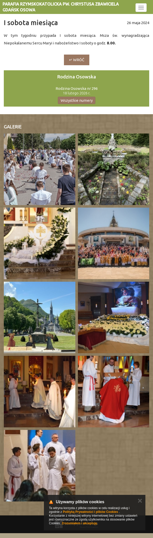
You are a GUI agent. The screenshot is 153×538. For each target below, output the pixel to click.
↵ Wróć (76, 60)
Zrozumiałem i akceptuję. (80, 523)
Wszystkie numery (77, 100)
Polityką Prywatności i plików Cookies (90, 512)
